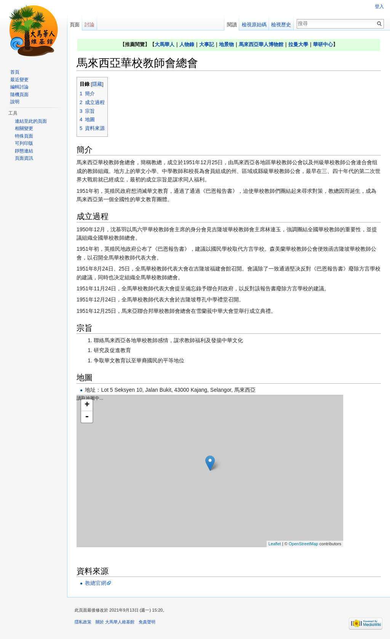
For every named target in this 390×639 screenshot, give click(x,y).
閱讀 (232, 24)
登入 (379, 6)
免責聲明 (147, 622)
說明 (14, 101)
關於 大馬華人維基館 (115, 622)
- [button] (87, 417)
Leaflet (275, 543)
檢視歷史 (281, 24)
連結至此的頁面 (31, 121)
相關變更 (24, 128)
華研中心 (323, 44)
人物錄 (186, 44)
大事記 (206, 44)
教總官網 (95, 583)
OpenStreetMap (303, 543)
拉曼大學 (298, 44)
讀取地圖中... (209, 471)
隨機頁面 (19, 94)
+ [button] (87, 405)
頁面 (75, 24)
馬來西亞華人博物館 (261, 44)
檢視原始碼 (254, 24)
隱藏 (97, 84)
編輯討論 (19, 87)
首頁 (14, 72)
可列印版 (24, 143)
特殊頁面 (24, 136)
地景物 (226, 44)
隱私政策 (83, 622)
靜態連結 (24, 151)
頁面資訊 (24, 158)
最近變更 (19, 79)
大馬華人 (164, 44)
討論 (89, 24)
